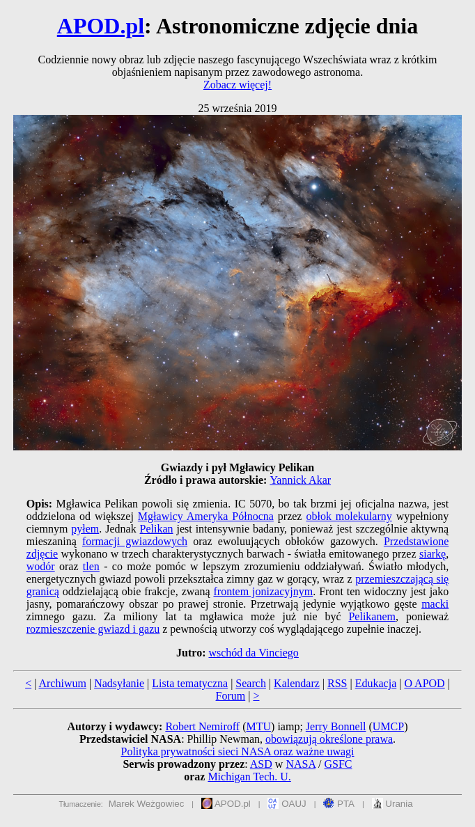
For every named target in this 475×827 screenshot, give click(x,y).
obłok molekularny (348, 516)
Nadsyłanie (119, 683)
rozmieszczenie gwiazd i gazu (92, 629)
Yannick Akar (300, 480)
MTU (259, 726)
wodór (40, 566)
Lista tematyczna (190, 683)
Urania (392, 803)
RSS (337, 683)
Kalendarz (297, 683)
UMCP (388, 726)
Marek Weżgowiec (147, 803)
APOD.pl (100, 25)
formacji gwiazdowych (134, 541)
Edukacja (376, 683)
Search (250, 683)
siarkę (432, 554)
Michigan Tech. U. (249, 776)
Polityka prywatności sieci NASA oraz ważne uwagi (237, 751)
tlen (91, 566)
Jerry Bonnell (336, 726)
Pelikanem (372, 616)
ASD (261, 764)
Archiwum (62, 683)
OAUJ (286, 803)
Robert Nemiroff (202, 726)
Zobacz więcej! (237, 84)
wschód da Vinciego (253, 653)
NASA (301, 764)
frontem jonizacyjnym (263, 591)
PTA (339, 803)
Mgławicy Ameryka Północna (206, 516)
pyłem (85, 529)
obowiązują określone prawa (329, 739)
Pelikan (156, 529)
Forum (231, 696)
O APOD (424, 683)
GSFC (338, 764)
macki (435, 604)
